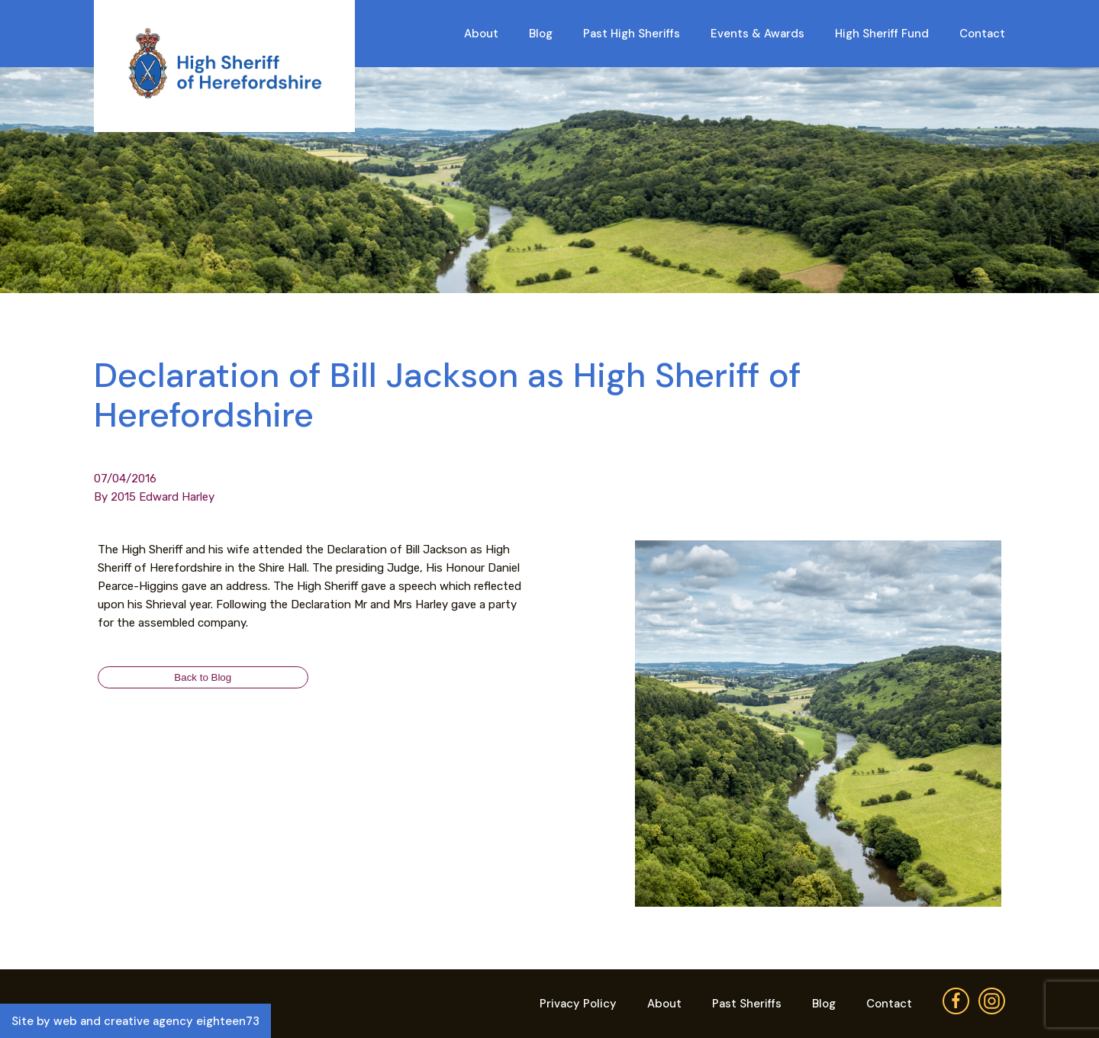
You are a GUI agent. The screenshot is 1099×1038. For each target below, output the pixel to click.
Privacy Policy (578, 1003)
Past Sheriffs (747, 1003)
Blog (541, 33)
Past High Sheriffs (631, 33)
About (481, 33)
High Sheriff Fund (882, 33)
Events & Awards (757, 33)
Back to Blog (202, 677)
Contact (982, 33)
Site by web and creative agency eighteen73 (135, 1021)
